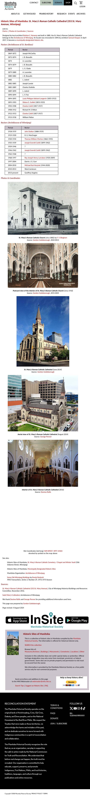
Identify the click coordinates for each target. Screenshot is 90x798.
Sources (30, 31)
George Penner (46, 437)
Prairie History (46, 14)
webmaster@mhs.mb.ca (41, 681)
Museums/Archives (32, 652)
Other (82, 652)
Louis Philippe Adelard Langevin (35, 98)
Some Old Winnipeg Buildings (18, 577)
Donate (58, 3)
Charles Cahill (28, 106)
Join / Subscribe (58, 723)
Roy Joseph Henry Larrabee (35, 158)
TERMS (45, 793)
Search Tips (19, 686)
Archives (81, 14)
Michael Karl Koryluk (32, 165)
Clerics (4, 31)
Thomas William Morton (34, 139)
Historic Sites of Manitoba (14, 21)
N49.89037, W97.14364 (53, 551)
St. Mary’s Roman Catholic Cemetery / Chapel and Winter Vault (51, 562)
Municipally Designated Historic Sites (42, 569)
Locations (74, 652)
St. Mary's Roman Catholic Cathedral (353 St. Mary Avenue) (24, 588)
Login (82, 6)
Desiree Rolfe (46, 492)
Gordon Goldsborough (41, 240)
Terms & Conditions (56, 706)
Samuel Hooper (74, 38)
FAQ (46, 686)
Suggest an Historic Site (34, 686)
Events (71, 14)
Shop (68, 3)
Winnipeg (15, 24)
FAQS (52, 713)
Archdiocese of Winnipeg (23, 38)
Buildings (44, 652)
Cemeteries (65, 652)
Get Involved (29, 14)
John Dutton (29, 131)
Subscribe (46, 3)
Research (61, 14)
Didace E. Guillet (29, 102)
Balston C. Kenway (30, 35)
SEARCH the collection (33, 645)
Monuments (54, 652)
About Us (15, 14)
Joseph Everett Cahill (32, 143)
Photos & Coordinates (17, 31)
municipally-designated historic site (29, 40)
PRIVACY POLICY (37, 793)
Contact (34, 3)
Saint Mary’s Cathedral (11, 595)
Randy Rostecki (38, 577)
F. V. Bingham (62, 238)
